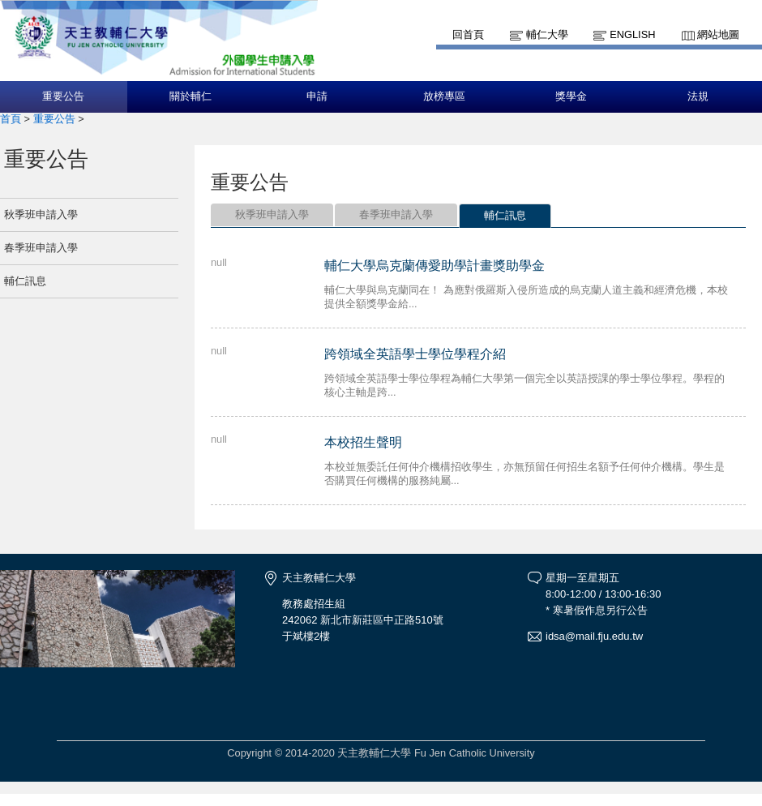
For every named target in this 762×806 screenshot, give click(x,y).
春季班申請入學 (41, 248)
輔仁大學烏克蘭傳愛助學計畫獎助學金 (434, 265)
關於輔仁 (190, 96)
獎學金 (571, 96)
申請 (316, 96)
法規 (697, 96)
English (632, 34)
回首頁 (468, 34)
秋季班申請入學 (41, 214)
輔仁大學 (547, 34)
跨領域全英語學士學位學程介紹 (415, 354)
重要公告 (63, 96)
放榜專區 (444, 96)
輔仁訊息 (25, 281)
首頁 (10, 119)
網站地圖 (718, 34)
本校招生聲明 (363, 442)
